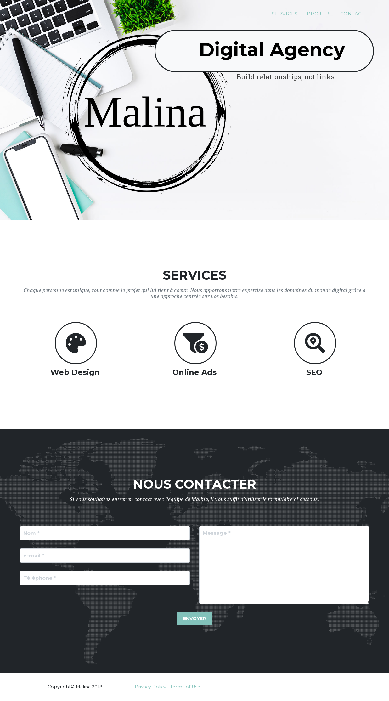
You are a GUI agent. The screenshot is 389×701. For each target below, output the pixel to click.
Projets (319, 16)
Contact (352, 16)
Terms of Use (185, 687)
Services (285, 16)
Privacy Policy (150, 687)
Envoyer (194, 618)
